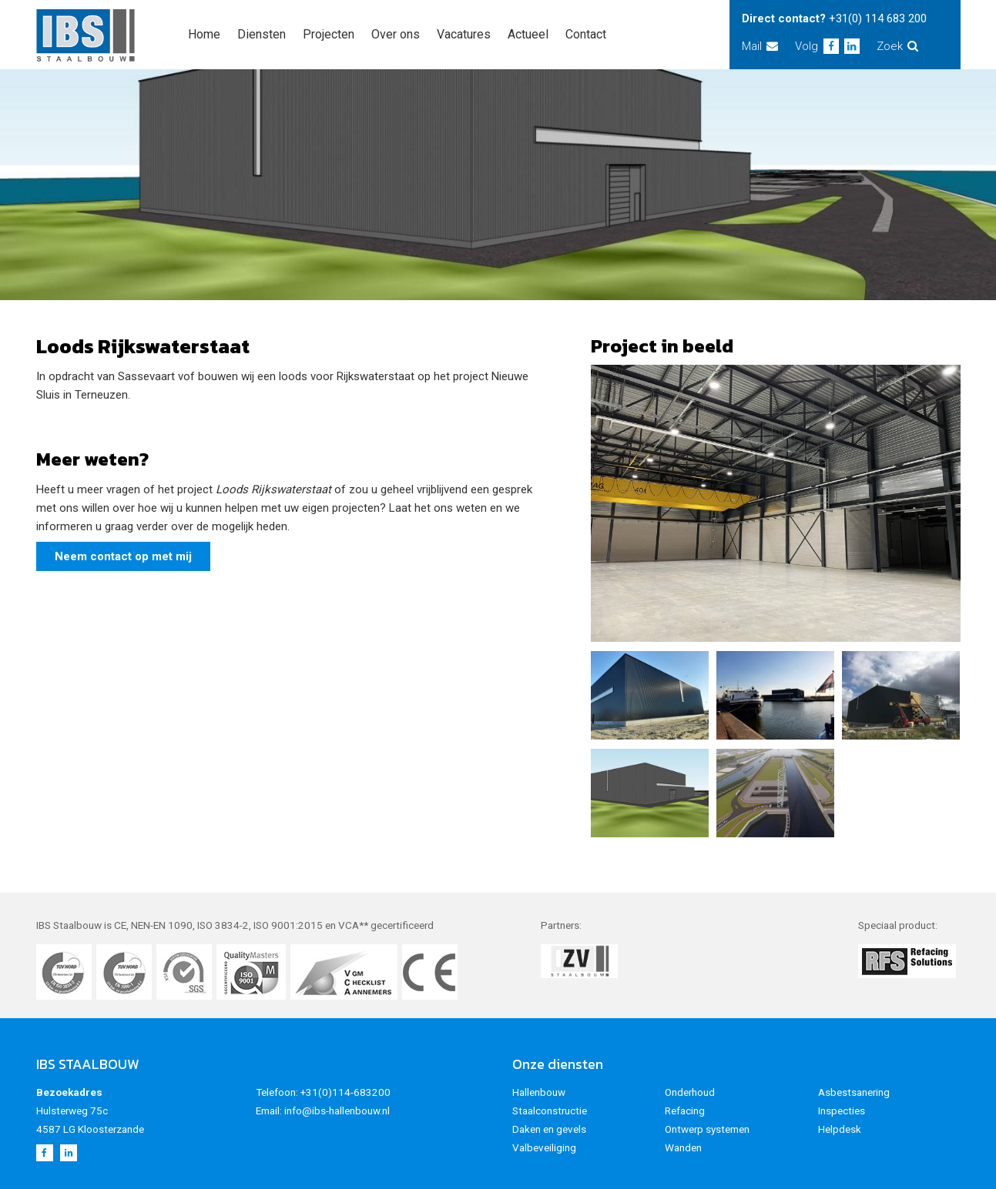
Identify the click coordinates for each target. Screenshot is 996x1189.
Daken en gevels (549, 1129)
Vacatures (464, 34)
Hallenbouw (538, 1092)
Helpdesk (839, 1129)
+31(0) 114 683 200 (878, 18)
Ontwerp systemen (707, 1129)
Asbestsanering (854, 1092)
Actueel (528, 34)
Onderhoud (690, 1092)
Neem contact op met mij (123, 556)
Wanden (683, 1147)
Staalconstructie (549, 1110)
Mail (760, 46)
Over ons (395, 34)
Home (204, 34)
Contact (585, 34)
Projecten (328, 34)
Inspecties (841, 1110)
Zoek (897, 46)
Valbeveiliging (544, 1147)
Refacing (685, 1110)
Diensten (261, 34)
